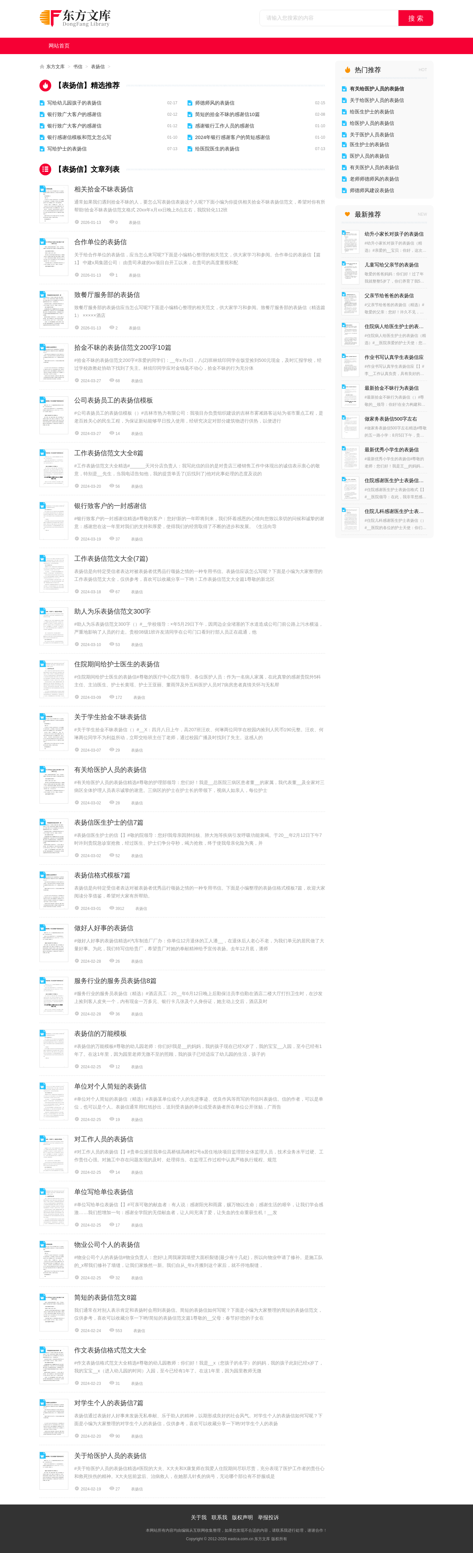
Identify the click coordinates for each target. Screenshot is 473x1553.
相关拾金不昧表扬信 (103, 189)
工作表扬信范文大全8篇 (109, 453)
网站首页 (59, 46)
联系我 (219, 1517)
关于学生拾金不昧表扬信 (110, 716)
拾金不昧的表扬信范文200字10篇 (122, 347)
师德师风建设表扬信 (372, 190)
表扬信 (98, 66)
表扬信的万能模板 (100, 1033)
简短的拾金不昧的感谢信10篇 (227, 114)
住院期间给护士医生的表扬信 (117, 664)
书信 (77, 66)
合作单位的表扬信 (100, 242)
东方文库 (55, 66)
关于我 (199, 1517)
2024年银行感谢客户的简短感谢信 (232, 137)
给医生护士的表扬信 (372, 111)
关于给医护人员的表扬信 (110, 1455)
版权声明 (242, 1517)
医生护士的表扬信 (369, 144)
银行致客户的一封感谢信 (110, 505)
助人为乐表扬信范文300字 (112, 611)
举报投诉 (268, 1517)
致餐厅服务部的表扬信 (107, 294)
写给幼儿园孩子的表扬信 (74, 103)
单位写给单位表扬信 (103, 1191)
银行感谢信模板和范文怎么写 (79, 137)
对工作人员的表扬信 (103, 1139)
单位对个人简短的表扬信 (110, 1086)
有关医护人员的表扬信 (374, 167)
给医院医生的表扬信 (217, 148)
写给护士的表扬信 (67, 148)
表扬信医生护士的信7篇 (109, 822)
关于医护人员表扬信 (372, 134)
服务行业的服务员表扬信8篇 (115, 980)
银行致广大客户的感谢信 (74, 114)
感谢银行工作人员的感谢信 (224, 125)
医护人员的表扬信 (369, 156)
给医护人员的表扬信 (372, 123)
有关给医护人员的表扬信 (110, 769)
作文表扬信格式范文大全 (110, 1350)
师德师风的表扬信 (215, 103)
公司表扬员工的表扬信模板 (113, 400)
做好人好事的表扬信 (103, 928)
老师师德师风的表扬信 (374, 179)
